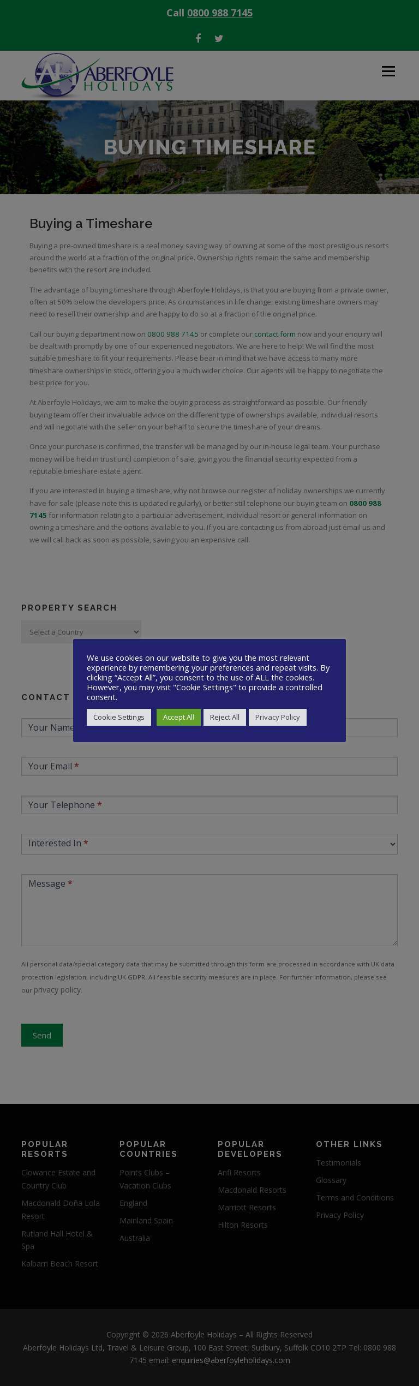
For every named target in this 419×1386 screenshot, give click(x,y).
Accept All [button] (178, 717)
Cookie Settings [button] (119, 717)
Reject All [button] (225, 717)
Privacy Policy (277, 717)
